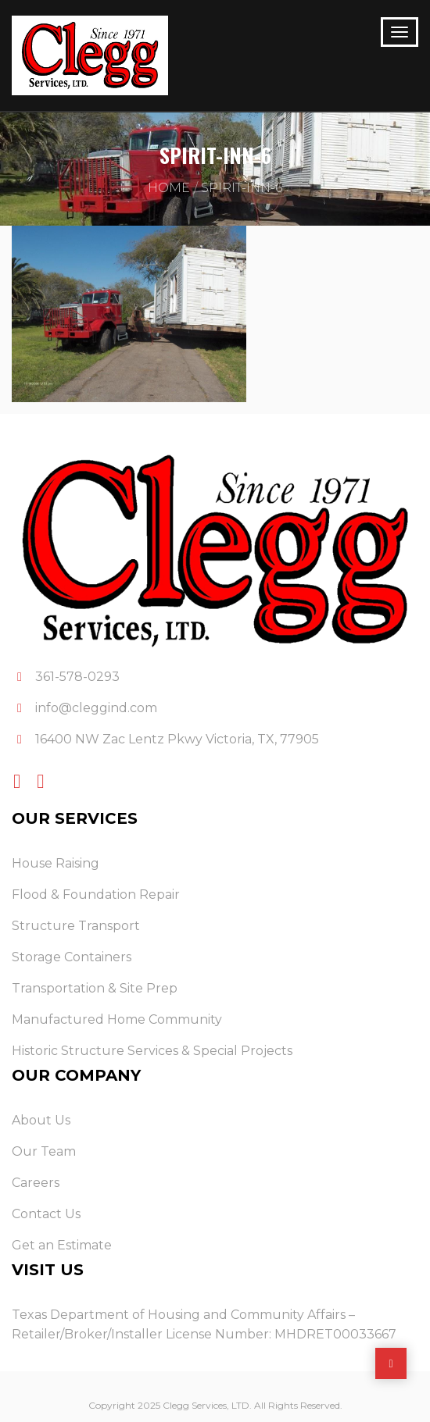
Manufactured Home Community (117, 1019)
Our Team (44, 1151)
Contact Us (46, 1213)
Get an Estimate (62, 1245)
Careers (35, 1182)
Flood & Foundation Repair (96, 894)
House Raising (55, 863)
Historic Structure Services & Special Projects (152, 1050)
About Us (41, 1120)
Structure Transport (76, 925)
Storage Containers (71, 957)
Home (169, 187)
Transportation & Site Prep (94, 988)
